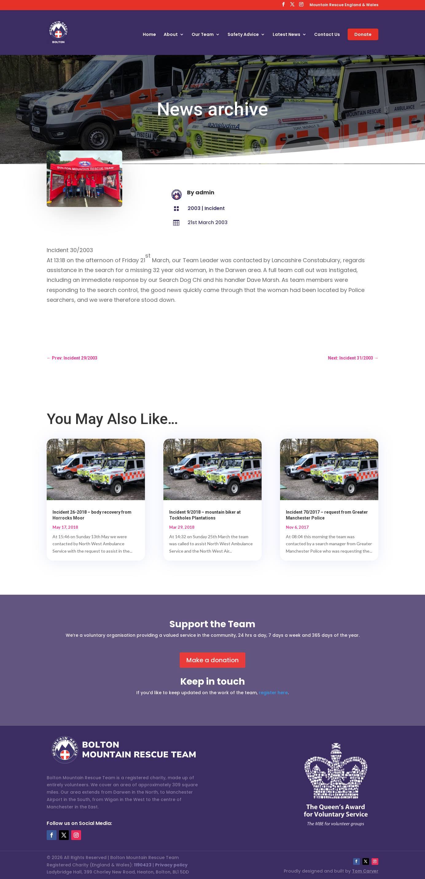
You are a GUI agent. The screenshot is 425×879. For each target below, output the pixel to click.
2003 (194, 208)
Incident (215, 208)
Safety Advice (243, 34)
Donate (363, 34)
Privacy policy (171, 865)
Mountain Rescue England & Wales (344, 5)
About (171, 34)
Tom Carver (365, 871)
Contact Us (327, 34)
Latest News (286, 34)
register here (273, 693)
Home (149, 34)
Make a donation (212, 660)
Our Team (203, 34)
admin (204, 192)
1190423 (142, 865)
